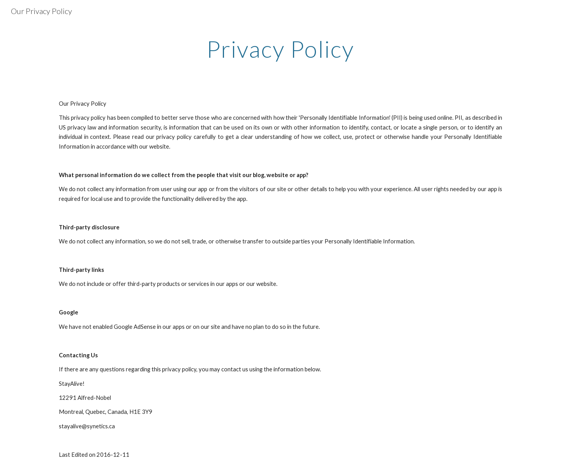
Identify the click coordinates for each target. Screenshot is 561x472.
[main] (280, 49)
